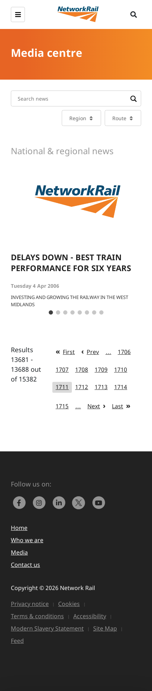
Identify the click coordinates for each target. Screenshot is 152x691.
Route (119, 118)
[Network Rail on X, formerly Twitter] (80, 502)
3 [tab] (65, 312)
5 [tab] (79, 312)
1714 (120, 387)
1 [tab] (51, 312)
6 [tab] (87, 312)
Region (77, 118)
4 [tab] (72, 312)
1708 (81, 370)
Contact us (25, 565)
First (69, 352)
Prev (93, 352)
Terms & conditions (37, 616)
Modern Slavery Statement (47, 628)
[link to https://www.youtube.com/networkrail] (99, 502)
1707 (62, 370)
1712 (81, 387)
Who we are (27, 540)
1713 (101, 387)
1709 (101, 370)
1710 (120, 370)
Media (19, 552)
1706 (124, 352)
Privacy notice (30, 604)
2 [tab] (58, 312)
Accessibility (89, 616)
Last (117, 406)
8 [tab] (101, 312)
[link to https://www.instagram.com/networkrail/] (41, 502)
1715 (62, 406)
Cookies (69, 604)
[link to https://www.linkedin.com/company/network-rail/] (60, 502)
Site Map (105, 628)
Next (93, 406)
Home (19, 528)
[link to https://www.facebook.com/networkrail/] (21, 502)
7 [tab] (94, 312)
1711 (62, 387)
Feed (17, 641)
